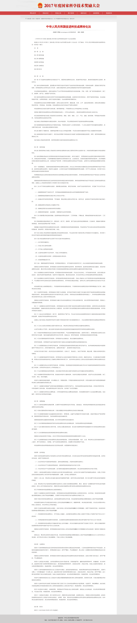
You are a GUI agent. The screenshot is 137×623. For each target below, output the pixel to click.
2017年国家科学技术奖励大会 (61, 18)
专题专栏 (38, 18)
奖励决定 (46, 13)
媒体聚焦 (96, 13)
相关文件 (72, 18)
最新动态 (84, 13)
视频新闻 (109, 13)
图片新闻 (71, 13)
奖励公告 (58, 13)
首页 (33, 18)
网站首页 (33, 13)
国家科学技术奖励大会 (47, 18)
